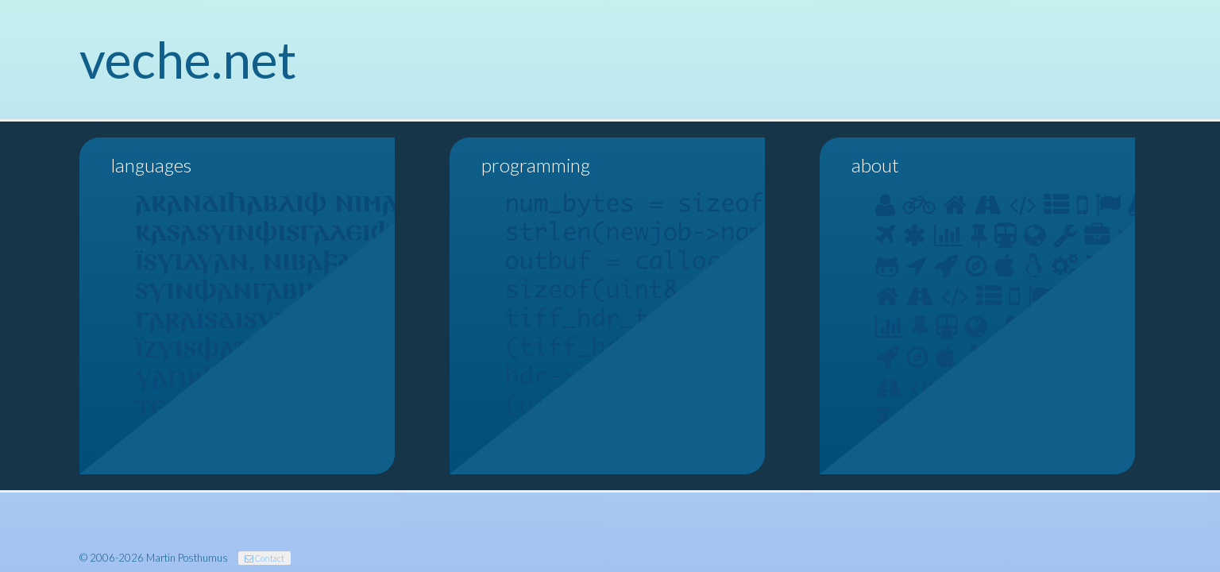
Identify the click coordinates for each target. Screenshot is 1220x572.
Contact (264, 558)
